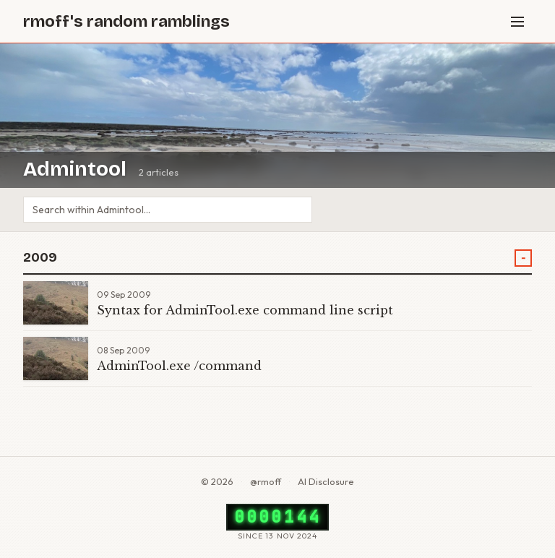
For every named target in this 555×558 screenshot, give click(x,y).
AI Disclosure (326, 481)
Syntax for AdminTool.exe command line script (245, 310)
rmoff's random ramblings (126, 21)
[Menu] (517, 21)
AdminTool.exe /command (179, 366)
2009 (40, 257)
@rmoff (265, 481)
